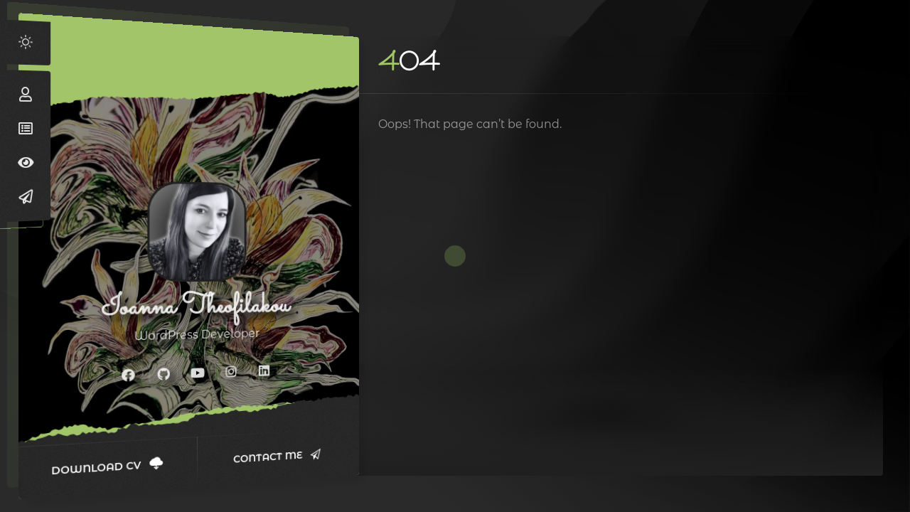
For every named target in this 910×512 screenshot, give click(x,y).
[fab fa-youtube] (197, 372)
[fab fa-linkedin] (264, 370)
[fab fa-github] (163, 374)
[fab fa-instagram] (231, 371)
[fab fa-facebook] (128, 375)
